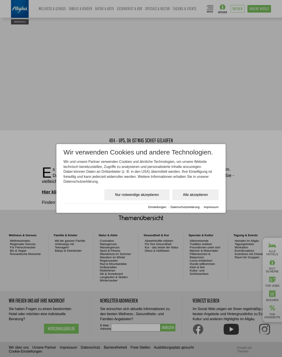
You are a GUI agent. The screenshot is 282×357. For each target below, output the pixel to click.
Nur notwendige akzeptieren (137, 195)
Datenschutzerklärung (185, 207)
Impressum (211, 207)
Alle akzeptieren (195, 195)
